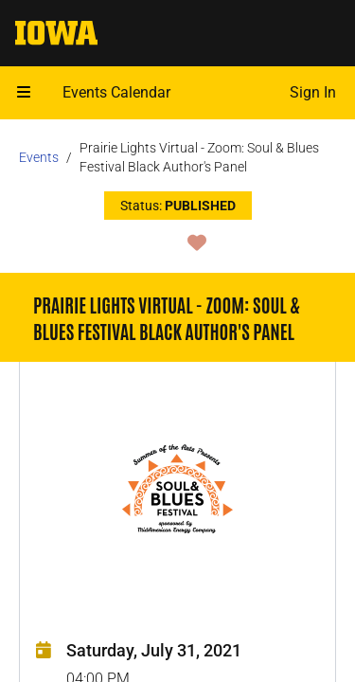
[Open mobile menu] (23, 92)
